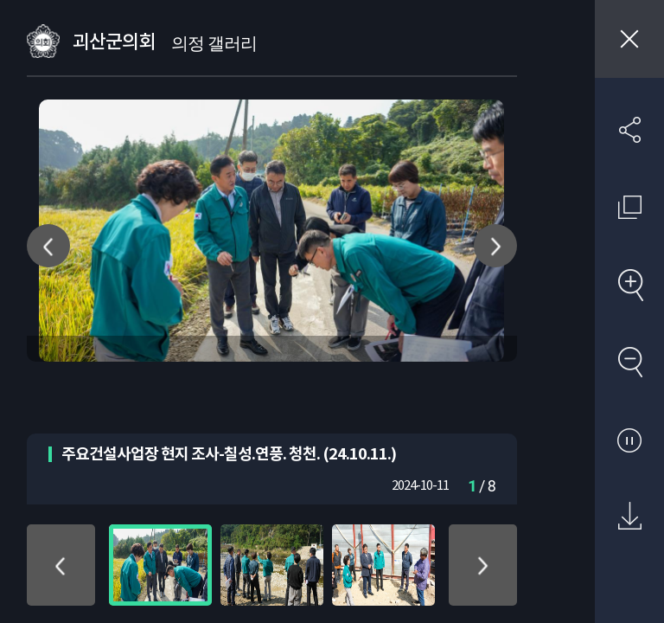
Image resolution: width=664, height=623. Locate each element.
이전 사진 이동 (48, 245)
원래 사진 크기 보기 (629, 207)
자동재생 (629, 439)
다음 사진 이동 (495, 245)
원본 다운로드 (629, 516)
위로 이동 (61, 565)
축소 (629, 361)
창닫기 (629, 39)
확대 (629, 284)
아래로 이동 (483, 565)
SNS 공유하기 (629, 130)
